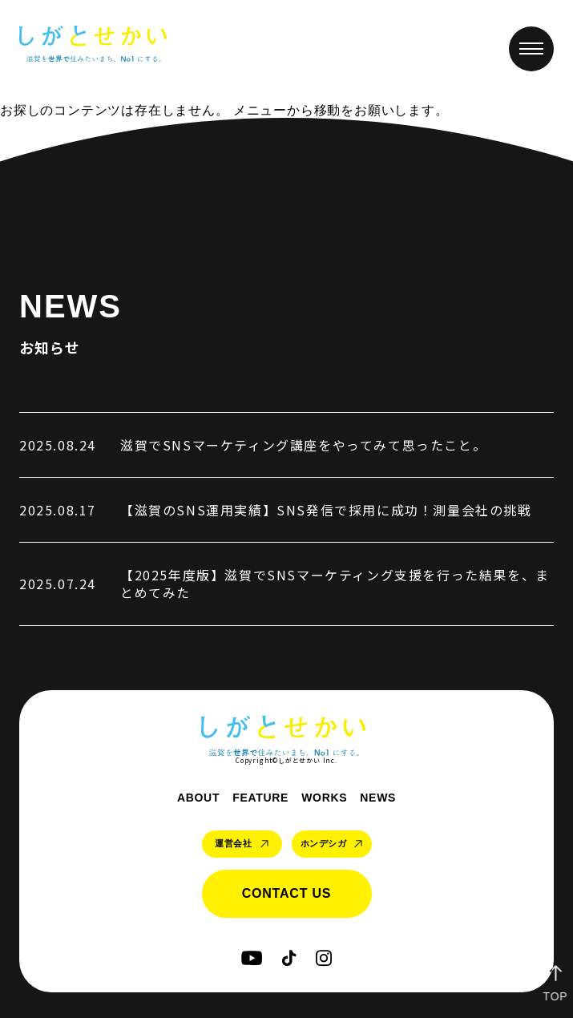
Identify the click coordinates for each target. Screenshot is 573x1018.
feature (260, 797)
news (378, 797)
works (324, 797)
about (198, 797)
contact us (287, 893)
